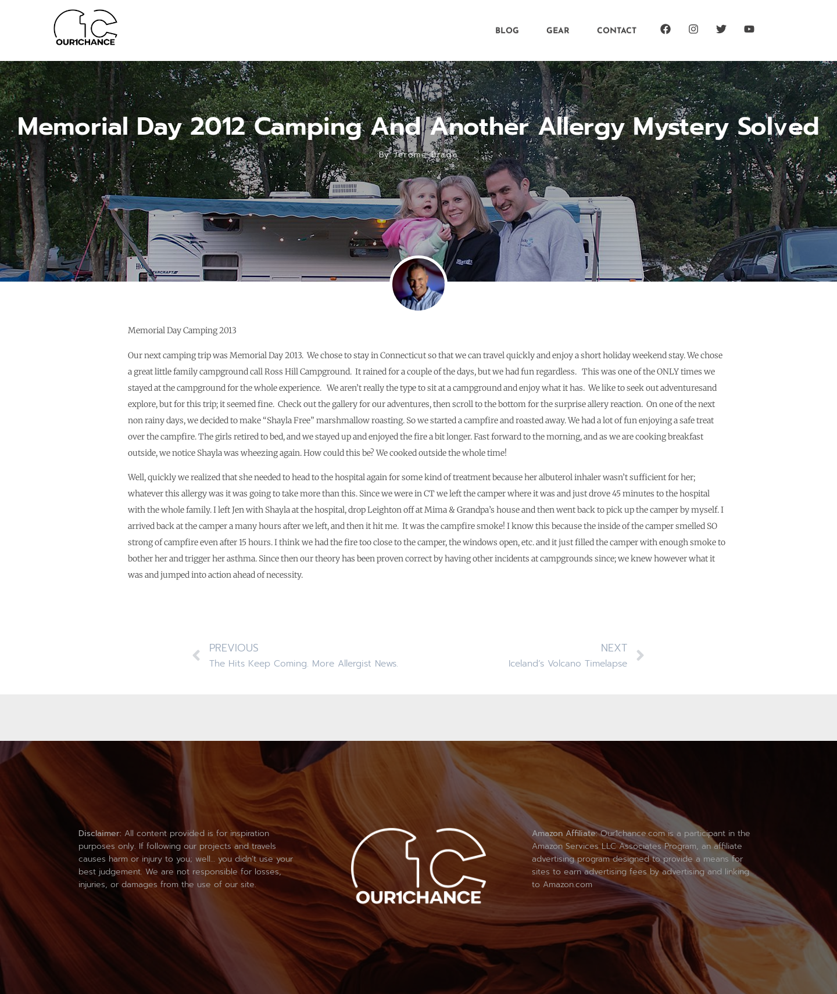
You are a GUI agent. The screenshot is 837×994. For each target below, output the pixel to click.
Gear (558, 30)
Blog (507, 30)
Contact (616, 30)
